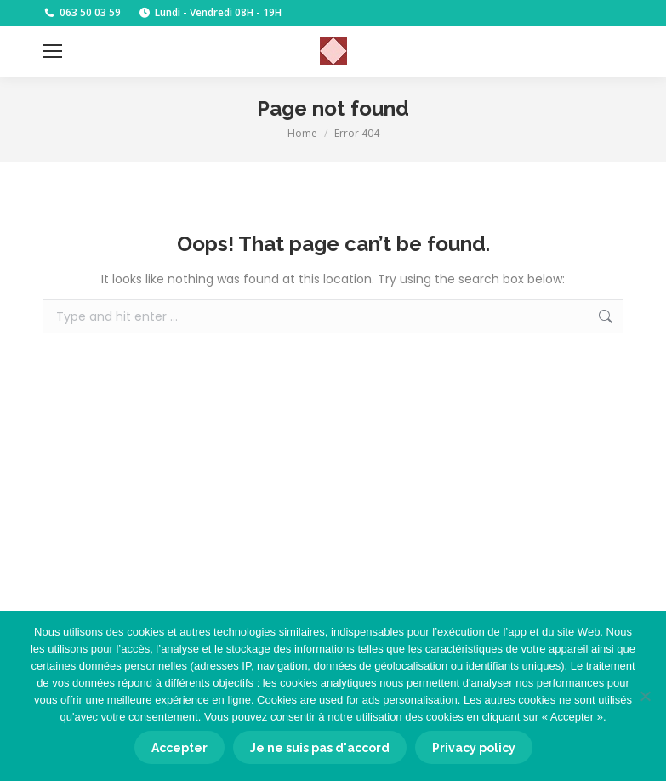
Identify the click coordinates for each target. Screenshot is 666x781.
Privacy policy (473, 748)
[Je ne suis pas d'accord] (644, 695)
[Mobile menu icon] (53, 51)
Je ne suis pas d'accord (320, 748)
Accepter (179, 748)
